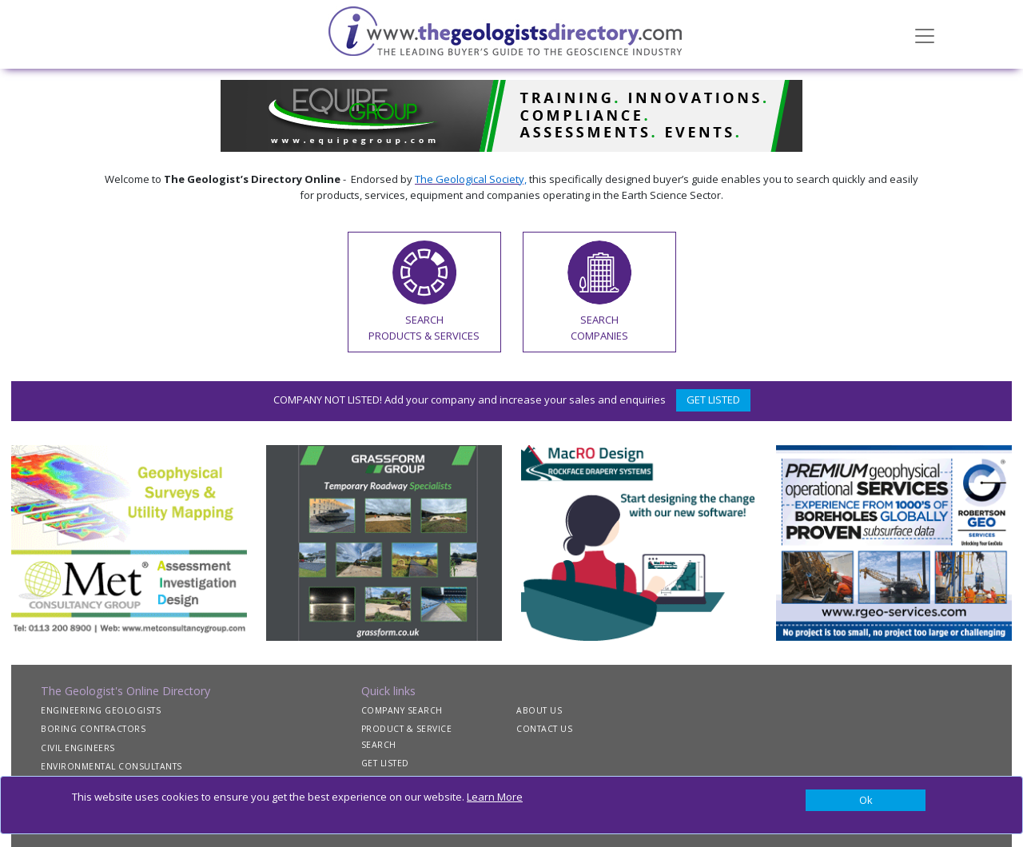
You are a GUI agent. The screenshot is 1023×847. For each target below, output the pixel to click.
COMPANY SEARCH (402, 710)
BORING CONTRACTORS (93, 728)
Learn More (495, 796)
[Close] (865, 800)
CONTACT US (544, 728)
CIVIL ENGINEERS (78, 748)
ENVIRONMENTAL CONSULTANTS (111, 766)
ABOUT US (539, 710)
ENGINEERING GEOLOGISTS (101, 710)
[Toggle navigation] (924, 34)
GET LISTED (713, 399)
